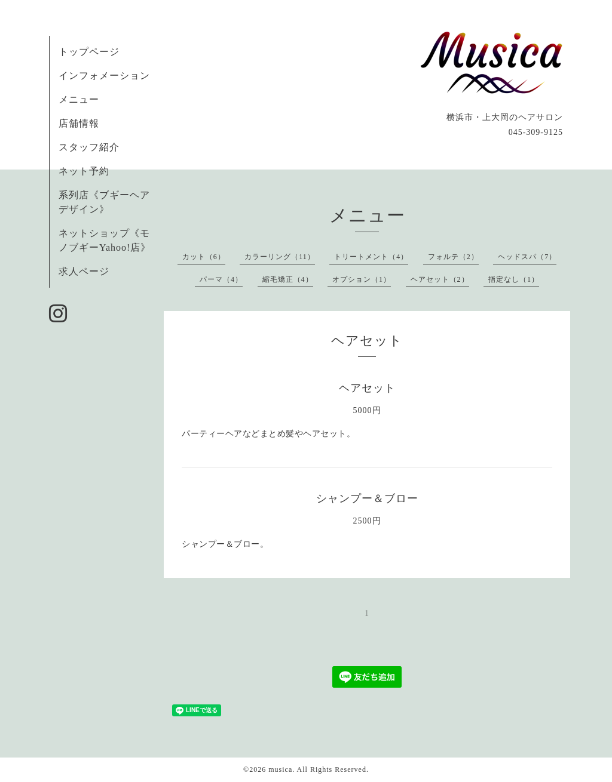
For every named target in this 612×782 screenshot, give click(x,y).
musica (280, 769)
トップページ (89, 52)
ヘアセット (367, 388)
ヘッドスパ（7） (527, 257)
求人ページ (84, 271)
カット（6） (203, 257)
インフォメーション (104, 75)
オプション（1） (361, 279)
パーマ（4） (221, 279)
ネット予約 (84, 171)
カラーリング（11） (279, 257)
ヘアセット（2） (440, 279)
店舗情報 (79, 123)
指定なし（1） (513, 279)
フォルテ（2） (453, 257)
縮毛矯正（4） (287, 279)
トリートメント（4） (371, 257)
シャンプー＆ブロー (367, 498)
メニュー (79, 99)
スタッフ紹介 (89, 147)
